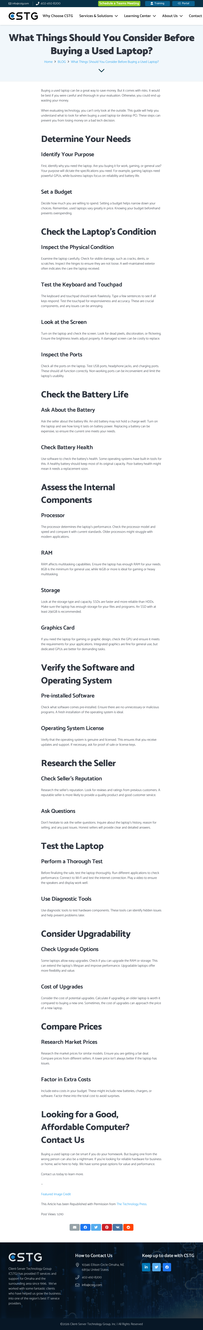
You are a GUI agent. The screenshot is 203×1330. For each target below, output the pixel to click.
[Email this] (75, 1227)
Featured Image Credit (56, 1194)
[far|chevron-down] (101, 71)
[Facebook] (167, 1267)
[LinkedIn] (146, 1267)
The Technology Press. (132, 1204)
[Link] (23, 16)
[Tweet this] (96, 1227)
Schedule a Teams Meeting (119, 3)
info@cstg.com (92, 1285)
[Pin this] (107, 1227)
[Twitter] (156, 1267)
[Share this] (85, 1227)
